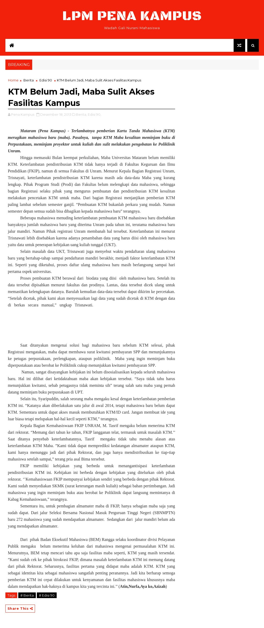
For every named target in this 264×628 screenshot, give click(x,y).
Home (13, 80)
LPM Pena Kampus (132, 16)
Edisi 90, (94, 114)
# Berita (27, 595)
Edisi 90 (45, 80)
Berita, (81, 114)
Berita (28, 80)
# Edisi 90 (47, 595)
